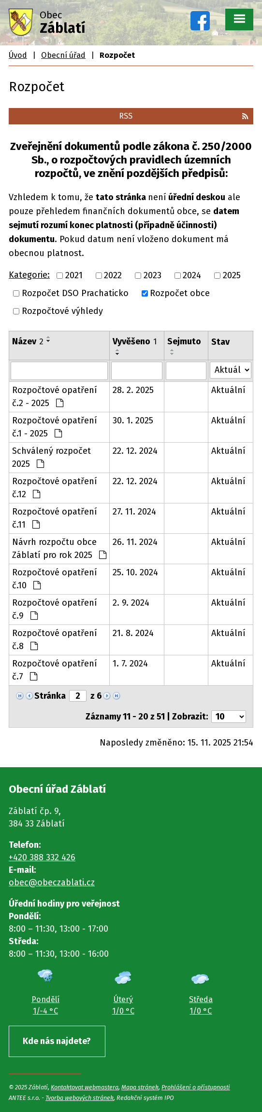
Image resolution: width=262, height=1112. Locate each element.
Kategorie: (29, 275)
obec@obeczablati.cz (52, 882)
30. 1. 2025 (133, 420)
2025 (232, 275)
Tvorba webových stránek (79, 1097)
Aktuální (228, 390)
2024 (192, 275)
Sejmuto (184, 341)
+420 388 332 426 (42, 857)
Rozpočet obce (180, 293)
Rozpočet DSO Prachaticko (75, 293)
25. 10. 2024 (135, 572)
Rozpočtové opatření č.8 (54, 639)
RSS (183, 116)
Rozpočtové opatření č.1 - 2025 (54, 427)
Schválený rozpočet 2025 (51, 457)
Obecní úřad (63, 55)
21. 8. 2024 (133, 633)
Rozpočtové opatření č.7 (54, 670)
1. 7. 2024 (130, 663)
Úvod (18, 55)
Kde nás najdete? (57, 1041)
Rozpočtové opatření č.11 (54, 518)
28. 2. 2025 (133, 390)
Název (28, 341)
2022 (113, 275)
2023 (152, 275)
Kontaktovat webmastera (84, 1087)
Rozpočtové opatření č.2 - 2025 (54, 396)
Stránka (50, 696)
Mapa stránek (140, 1087)
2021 (74, 275)
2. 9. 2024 (131, 602)
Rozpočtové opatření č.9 (54, 609)
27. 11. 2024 (134, 511)
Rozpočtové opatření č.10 (54, 579)
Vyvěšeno (135, 341)
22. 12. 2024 (135, 451)
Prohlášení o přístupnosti (195, 1087)
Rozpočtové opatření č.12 (54, 488)
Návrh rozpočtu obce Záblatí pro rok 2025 (59, 548)
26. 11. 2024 (135, 542)
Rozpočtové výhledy (62, 311)
